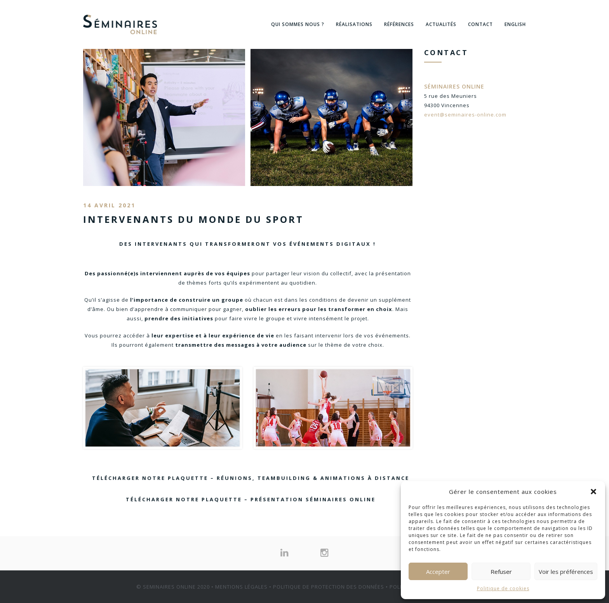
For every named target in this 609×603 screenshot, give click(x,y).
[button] (593, 491)
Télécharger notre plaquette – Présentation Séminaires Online (232, 499)
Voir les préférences (566, 571)
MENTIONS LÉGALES (241, 586)
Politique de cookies (503, 588)
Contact (480, 24)
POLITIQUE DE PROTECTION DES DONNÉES (328, 586)
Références (399, 24)
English (515, 24)
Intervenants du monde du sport (193, 219)
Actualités (441, 24)
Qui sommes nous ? (297, 24)
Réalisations (354, 24)
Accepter (438, 571)
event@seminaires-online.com (465, 114)
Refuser (501, 571)
